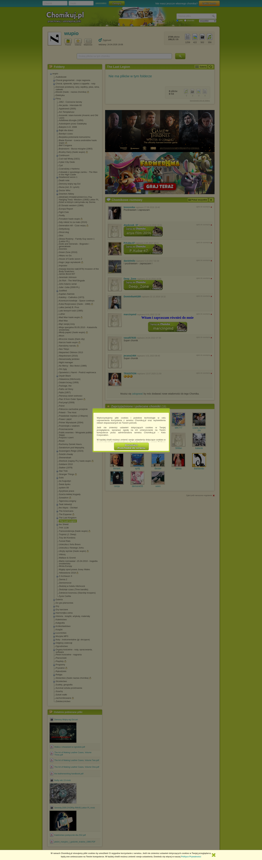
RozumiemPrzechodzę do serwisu (131, 446)
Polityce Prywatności (191, 856)
